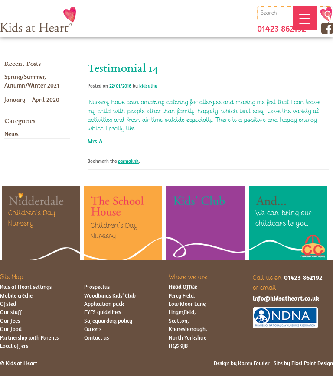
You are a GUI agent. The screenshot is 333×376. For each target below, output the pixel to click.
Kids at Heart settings (26, 287)
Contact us (96, 337)
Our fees (10, 321)
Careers (92, 329)
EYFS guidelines (102, 312)
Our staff (11, 312)
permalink (128, 161)
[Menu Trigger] (305, 18)
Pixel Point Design (312, 363)
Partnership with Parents (29, 337)
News (11, 133)
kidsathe (148, 86)
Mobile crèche (16, 295)
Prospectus (97, 287)
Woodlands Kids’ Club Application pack (110, 299)
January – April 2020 (31, 99)
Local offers (14, 346)
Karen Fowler (254, 363)
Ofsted (8, 304)
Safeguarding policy (108, 321)
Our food (11, 329)
